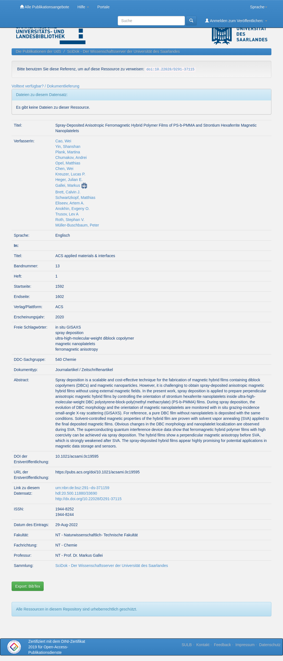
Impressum (245, 645)
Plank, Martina (67, 152)
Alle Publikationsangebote (44, 6)
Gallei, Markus (67, 185)
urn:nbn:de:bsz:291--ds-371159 (82, 488)
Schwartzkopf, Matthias (75, 197)
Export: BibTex (27, 586)
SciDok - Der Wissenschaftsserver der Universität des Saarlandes (123, 51)
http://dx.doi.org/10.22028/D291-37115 (88, 499)
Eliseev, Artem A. (69, 203)
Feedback (222, 645)
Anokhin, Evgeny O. (72, 208)
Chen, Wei (64, 168)
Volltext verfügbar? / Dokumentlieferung (45, 86)
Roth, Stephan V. (69, 219)
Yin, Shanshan (67, 146)
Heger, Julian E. (69, 179)
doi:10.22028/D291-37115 (170, 69)
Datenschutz (270, 645)
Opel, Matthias (67, 163)
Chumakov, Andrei (71, 157)
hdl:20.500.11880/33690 (76, 493)
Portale (103, 7)
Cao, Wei (63, 141)
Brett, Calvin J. (67, 192)
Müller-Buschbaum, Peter (77, 225)
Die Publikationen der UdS (38, 51)
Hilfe (83, 7)
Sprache (258, 7)
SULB (187, 645)
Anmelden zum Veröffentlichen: (236, 20)
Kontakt (202, 645)
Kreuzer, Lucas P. (70, 174)
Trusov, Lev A (66, 214)
